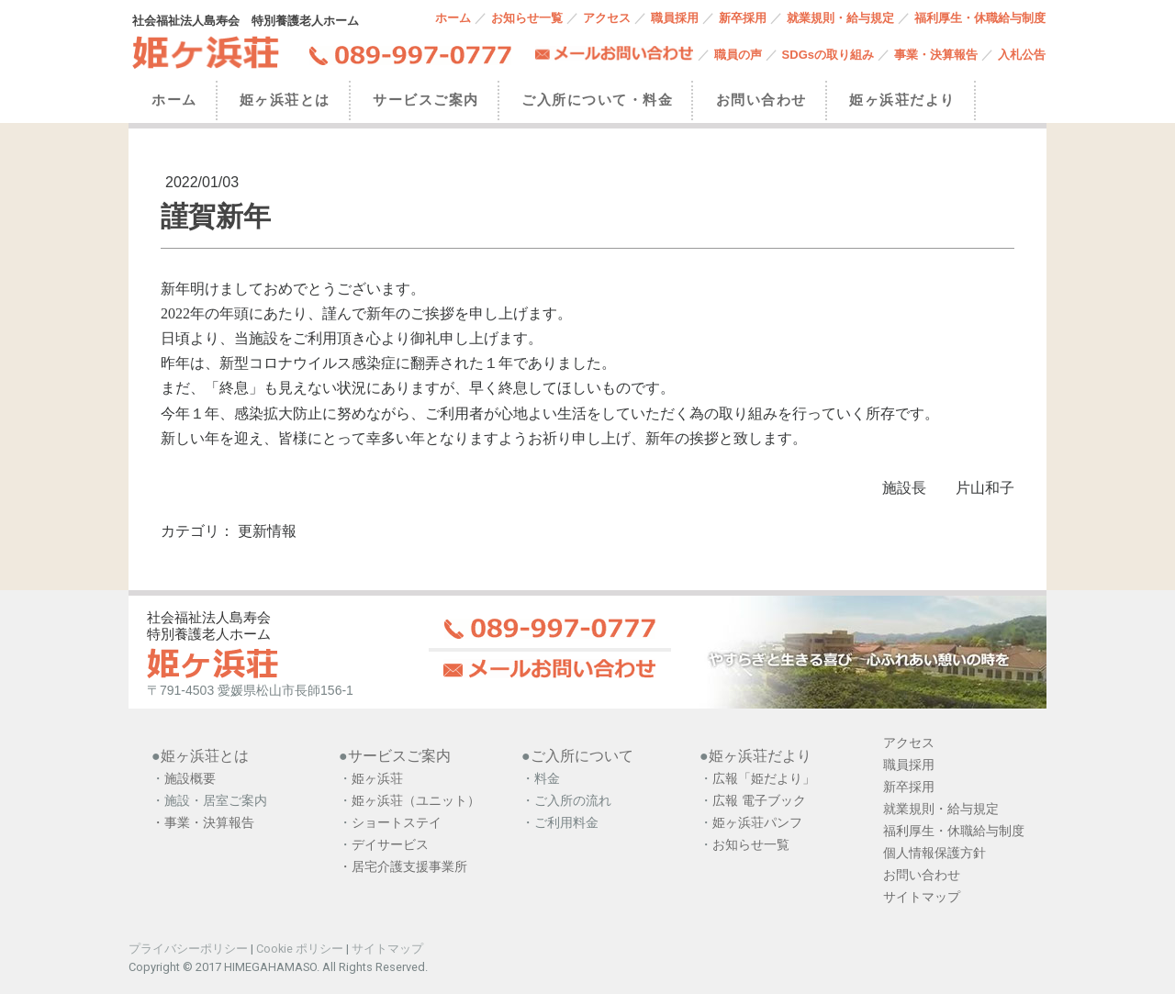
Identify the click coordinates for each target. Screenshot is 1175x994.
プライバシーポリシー (188, 948)
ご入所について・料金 (597, 99)
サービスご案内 (426, 99)
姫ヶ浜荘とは (285, 99)
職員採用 (675, 18)
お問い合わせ (761, 99)
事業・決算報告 (936, 54)
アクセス (607, 18)
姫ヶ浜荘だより (902, 99)
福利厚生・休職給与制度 (980, 18)
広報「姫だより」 (763, 778)
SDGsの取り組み (828, 54)
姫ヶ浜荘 (377, 778)
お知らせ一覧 (527, 18)
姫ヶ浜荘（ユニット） (416, 800)
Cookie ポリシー (299, 948)
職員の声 (738, 54)
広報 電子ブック (759, 800)
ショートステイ (397, 822)
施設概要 (190, 778)
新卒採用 (743, 18)
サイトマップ (387, 948)
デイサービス (392, 844)
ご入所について (582, 756)
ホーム (453, 18)
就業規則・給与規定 (840, 18)
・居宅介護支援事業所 (403, 866)
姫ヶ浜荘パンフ (757, 822)
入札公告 (1022, 54)
